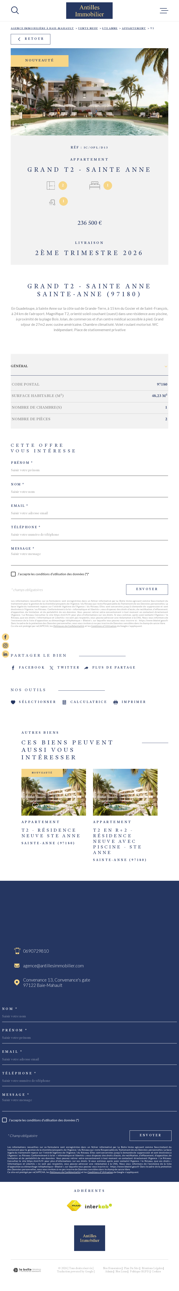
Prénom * (22, 463)
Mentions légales (152, 1268)
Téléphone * (26, 527)
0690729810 (36, 951)
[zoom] (89, 91)
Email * (19, 506)
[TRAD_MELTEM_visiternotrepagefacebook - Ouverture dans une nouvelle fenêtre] (5, 637)
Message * (22, 549)
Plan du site (131, 1268)
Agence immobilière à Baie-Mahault (42, 28)
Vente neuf (88, 28)
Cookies (156, 1271)
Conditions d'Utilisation (104, 626)
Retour (30, 39)
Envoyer (147, 589)
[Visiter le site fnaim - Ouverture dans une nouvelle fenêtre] (74, 1205)
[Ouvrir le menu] (164, 11)
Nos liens (121, 1271)
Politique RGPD (139, 1271)
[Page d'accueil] (89, 10)
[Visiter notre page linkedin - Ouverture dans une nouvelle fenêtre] (5, 654)
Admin (109, 1271)
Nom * (17, 484)
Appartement (134, 28)
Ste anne (109, 28)
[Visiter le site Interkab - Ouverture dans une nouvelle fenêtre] (98, 1206)
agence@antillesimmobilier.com (53, 965)
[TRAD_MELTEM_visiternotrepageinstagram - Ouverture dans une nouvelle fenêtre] (5, 645)
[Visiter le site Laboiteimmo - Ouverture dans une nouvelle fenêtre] (27, 1270)
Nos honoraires (112, 1268)
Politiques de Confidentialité (68, 626)
